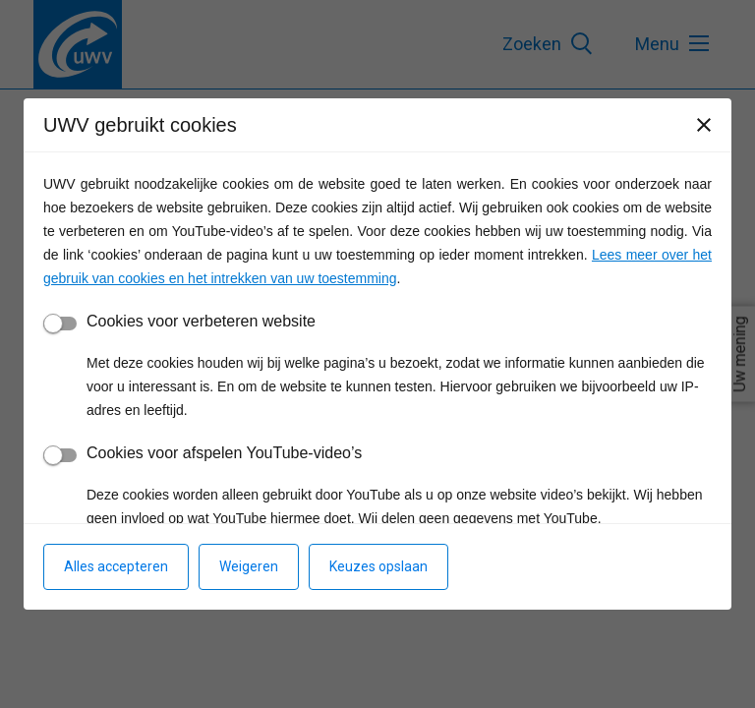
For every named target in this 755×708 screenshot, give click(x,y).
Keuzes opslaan (378, 566)
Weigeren (248, 566)
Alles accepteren (116, 566)
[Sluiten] (703, 124)
